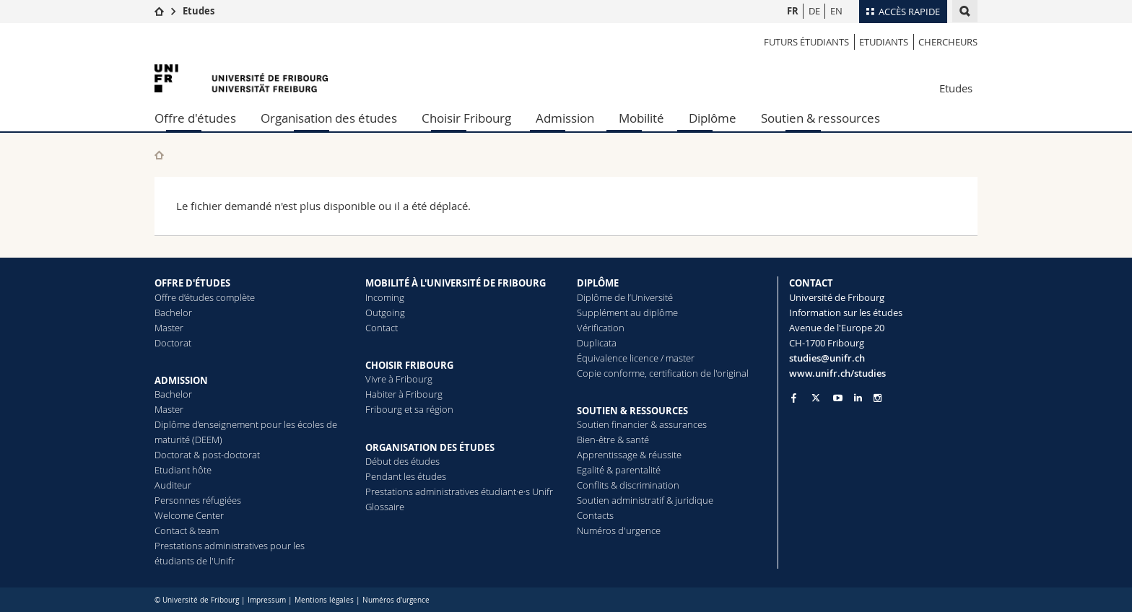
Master (168, 327)
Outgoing (385, 312)
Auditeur (172, 484)
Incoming (384, 297)
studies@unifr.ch (827, 357)
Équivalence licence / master (636, 357)
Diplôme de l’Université (625, 297)
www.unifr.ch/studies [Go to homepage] (837, 373)
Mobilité (641, 118)
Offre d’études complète (204, 297)
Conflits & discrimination (628, 484)
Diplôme (712, 118)
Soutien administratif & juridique (645, 500)
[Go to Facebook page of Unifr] (793, 397)
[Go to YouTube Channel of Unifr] (838, 398)
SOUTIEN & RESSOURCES (632, 410)
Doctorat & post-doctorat (207, 454)
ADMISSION (181, 380)
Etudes (198, 10)
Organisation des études (329, 118)
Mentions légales (324, 600)
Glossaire (384, 506)
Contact (381, 327)
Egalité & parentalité (619, 469)
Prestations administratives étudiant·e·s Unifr (459, 491)
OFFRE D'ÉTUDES (192, 282)
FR (792, 10)
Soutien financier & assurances (642, 424)
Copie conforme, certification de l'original (663, 373)
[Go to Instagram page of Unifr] (877, 398)
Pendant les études (405, 476)
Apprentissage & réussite (629, 454)
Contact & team (186, 530)
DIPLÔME (598, 282)
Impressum (267, 600)
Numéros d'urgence (619, 530)
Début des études (402, 461)
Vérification (600, 327)
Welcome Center (189, 515)
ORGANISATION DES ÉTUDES (430, 447)
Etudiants (883, 41)
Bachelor (173, 312)
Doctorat (172, 342)
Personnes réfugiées (197, 500)
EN (836, 10)
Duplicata (597, 342)
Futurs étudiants (806, 41)
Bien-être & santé (613, 439)
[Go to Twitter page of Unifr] (816, 397)
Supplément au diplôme (627, 312)
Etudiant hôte (183, 469)
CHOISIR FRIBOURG (409, 365)
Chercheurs (948, 41)
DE (814, 10)
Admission (565, 118)
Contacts (595, 515)
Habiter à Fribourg (404, 394)
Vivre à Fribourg (398, 378)
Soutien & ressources (820, 118)
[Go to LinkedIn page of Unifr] (858, 398)
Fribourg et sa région (409, 409)
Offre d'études (195, 118)
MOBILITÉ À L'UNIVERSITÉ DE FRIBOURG (455, 282)
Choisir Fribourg (466, 118)
